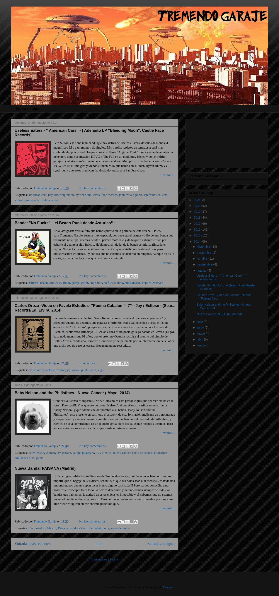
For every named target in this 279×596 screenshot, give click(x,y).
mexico (107, 452)
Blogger (168, 587)
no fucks (109, 282)
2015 (197, 235)
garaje (75, 282)
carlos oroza (36, 370)
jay (69, 370)
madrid (41, 528)
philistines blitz (25, 458)
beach (44, 282)
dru (51, 282)
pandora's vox (79, 528)
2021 (197, 200)
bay (50, 195)
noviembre (204, 252)
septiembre (205, 264)
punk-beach (132, 282)
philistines (161, 452)
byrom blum (83, 195)
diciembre (204, 246)
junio (200, 327)
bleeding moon (64, 195)
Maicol (51, 528)
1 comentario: (88, 363)
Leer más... (167, 175)
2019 (197, 211)
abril (200, 339)
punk (138, 195)
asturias (34, 282)
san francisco (152, 195)
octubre (202, 258)
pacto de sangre (142, 452)
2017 (197, 223)
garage (66, 452)
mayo (201, 333)
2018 (197, 217)
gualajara (88, 452)
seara (92, 370)
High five (96, 282)
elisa (58, 282)
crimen (50, 452)
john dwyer (126, 195)
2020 (197, 205)
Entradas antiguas (161, 543)
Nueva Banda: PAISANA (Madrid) (45, 468)
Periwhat (95, 528)
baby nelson (36, 452)
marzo (202, 345)
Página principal (27, 108)
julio (200, 321)
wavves (158, 282)
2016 (197, 229)
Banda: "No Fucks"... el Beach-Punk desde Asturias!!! (65, 223)
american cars (38, 195)
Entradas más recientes (33, 543)
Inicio (99, 543)
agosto (202, 270)
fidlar (66, 282)
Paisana (63, 528)
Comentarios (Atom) (104, 559)
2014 (197, 241)
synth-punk (31, 200)
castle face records (105, 195)
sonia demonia (120, 528)
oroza (76, 370)
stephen (146, 282)
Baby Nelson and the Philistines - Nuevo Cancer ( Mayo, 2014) (72, 393)
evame (61, 370)
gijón (84, 282)
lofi (98, 452)
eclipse (50, 370)
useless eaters (49, 200)
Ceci (32, 528)
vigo (101, 370)
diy (58, 452)
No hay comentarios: (93, 188)
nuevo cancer (121, 452)
